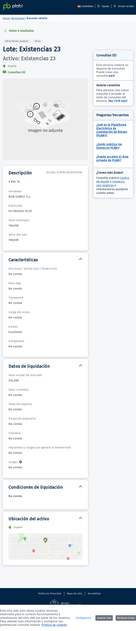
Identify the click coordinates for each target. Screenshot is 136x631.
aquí (112, 75)
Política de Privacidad (49, 593)
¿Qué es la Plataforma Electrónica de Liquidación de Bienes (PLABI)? (111, 130)
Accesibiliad (94, 593)
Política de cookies (54, 625)
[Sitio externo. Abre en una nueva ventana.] (68, 604)
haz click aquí (117, 101)
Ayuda (103, 6)
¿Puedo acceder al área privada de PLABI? (112, 158)
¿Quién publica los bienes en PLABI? (109, 146)
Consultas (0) (14, 72)
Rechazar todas (125, 617)
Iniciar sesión (123, 6)
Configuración (83, 617)
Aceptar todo (104, 617)
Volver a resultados (19, 30)
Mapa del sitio (74, 593)
